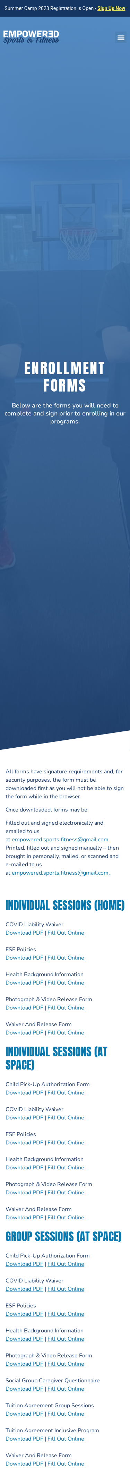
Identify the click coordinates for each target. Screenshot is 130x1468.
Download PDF (24, 933)
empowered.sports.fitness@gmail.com (60, 839)
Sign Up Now (111, 8)
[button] (121, 37)
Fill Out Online (65, 933)
